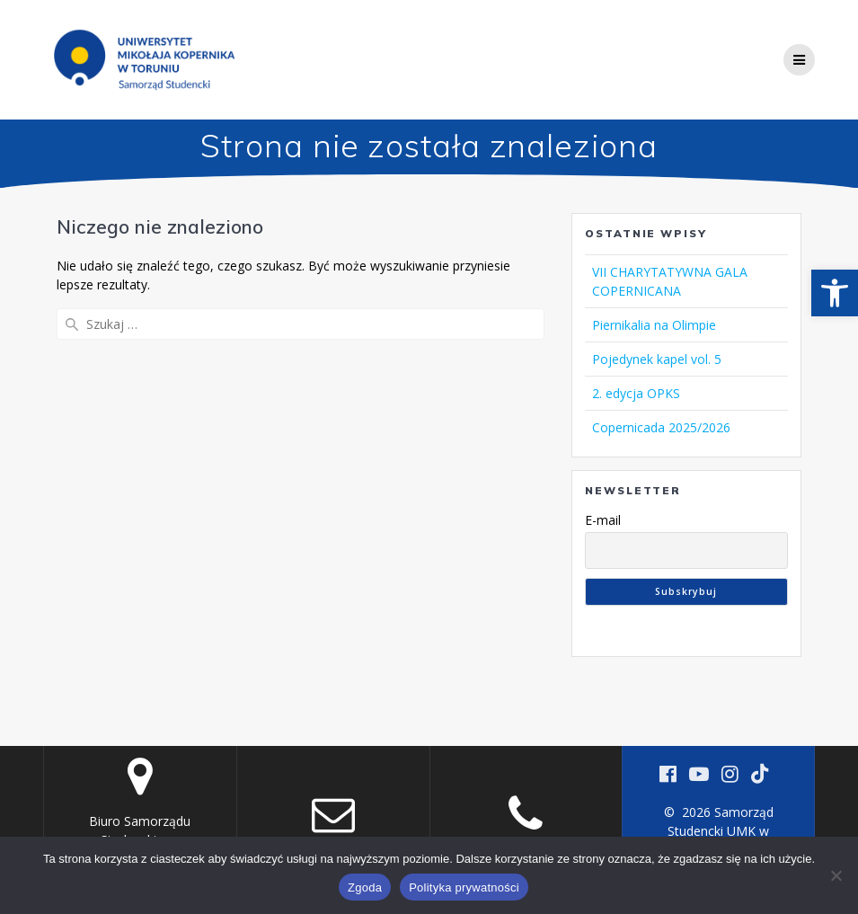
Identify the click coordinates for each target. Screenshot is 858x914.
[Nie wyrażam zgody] (836, 875)
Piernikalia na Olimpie (654, 324)
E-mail (603, 519)
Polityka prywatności (464, 887)
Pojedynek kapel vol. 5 (656, 359)
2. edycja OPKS (636, 393)
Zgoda (365, 887)
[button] (834, 293)
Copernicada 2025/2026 (661, 427)
